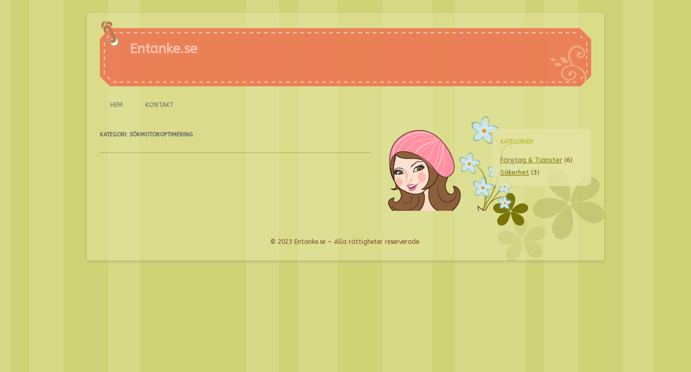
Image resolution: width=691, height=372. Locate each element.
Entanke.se (163, 49)
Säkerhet (514, 172)
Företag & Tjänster (531, 160)
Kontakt (159, 105)
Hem (116, 105)
